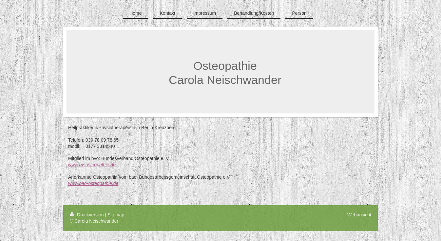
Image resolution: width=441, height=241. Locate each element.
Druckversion (87, 214)
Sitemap (115, 214)
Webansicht (359, 214)
